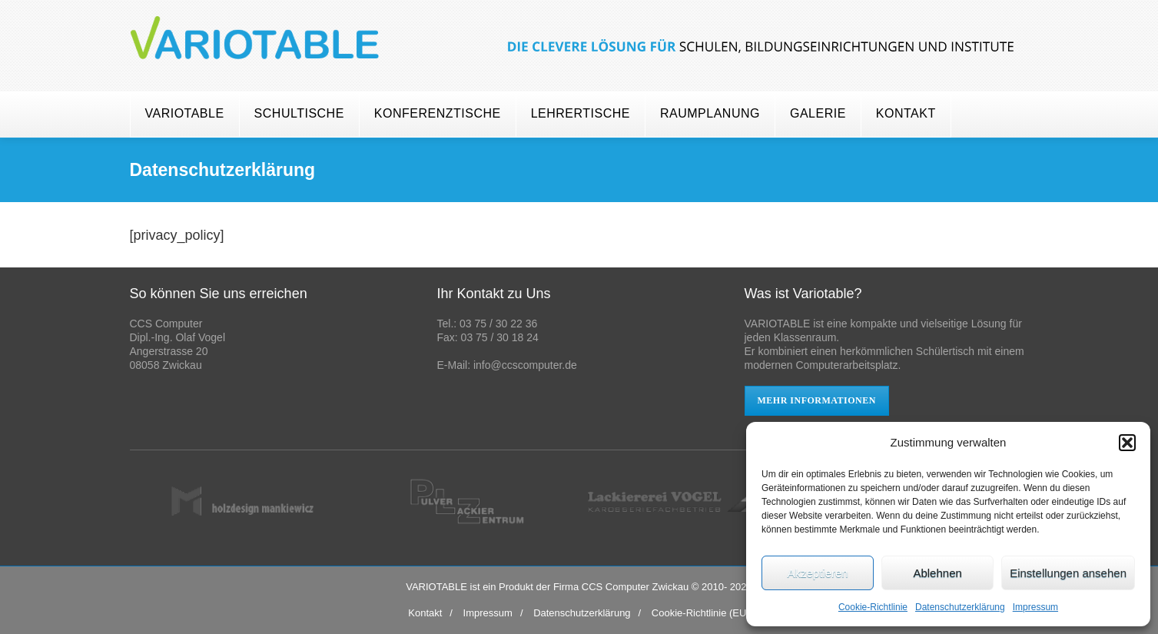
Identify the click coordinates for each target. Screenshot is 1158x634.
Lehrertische (580, 113)
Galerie (818, 113)
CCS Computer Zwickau (635, 587)
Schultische (299, 113)
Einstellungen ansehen (1068, 572)
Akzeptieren (817, 572)
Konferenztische (437, 113)
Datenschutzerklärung (960, 607)
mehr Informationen (817, 400)
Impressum (1035, 607)
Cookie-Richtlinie (872, 607)
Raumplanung (710, 113)
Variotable (184, 113)
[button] (1127, 442)
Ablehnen (937, 572)
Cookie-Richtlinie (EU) (701, 613)
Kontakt (906, 113)
